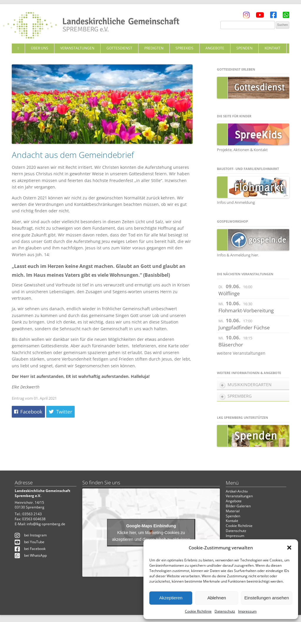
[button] (289, 548)
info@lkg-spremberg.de (46, 523)
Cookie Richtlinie (198, 611)
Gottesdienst (119, 48)
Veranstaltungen (77, 48)
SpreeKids (184, 48)
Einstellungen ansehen (266, 597)
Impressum (247, 611)
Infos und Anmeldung (236, 202)
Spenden (244, 48)
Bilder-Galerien (238, 505)
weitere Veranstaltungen (241, 353)
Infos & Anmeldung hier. (238, 255)
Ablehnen (216, 597)
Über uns (39, 48)
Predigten (153, 48)
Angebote (214, 48)
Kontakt (272, 48)
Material (233, 510)
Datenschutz (225, 611)
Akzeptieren (170, 597)
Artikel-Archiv (237, 491)
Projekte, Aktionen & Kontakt (242, 149)
